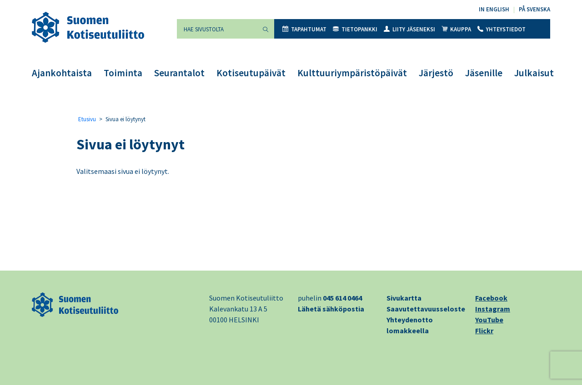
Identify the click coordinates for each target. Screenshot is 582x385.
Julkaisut (534, 73)
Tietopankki (355, 29)
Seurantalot (179, 73)
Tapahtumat (304, 29)
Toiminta (123, 73)
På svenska (534, 9)
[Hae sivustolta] (217, 29)
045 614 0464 (342, 297)
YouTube (489, 319)
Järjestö (436, 73)
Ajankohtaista (62, 73)
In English (494, 9)
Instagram (492, 308)
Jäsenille (483, 73)
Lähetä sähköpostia (331, 308)
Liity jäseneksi (409, 29)
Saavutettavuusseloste (425, 308)
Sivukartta (403, 297)
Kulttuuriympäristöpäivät (352, 73)
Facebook (491, 297)
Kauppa (456, 29)
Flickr (484, 330)
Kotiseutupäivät (251, 73)
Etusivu (87, 119)
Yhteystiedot (501, 29)
